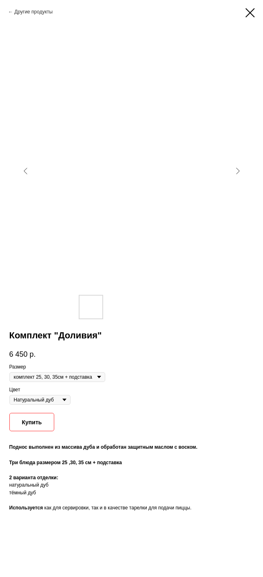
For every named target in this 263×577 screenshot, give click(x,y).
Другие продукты (33, 12)
